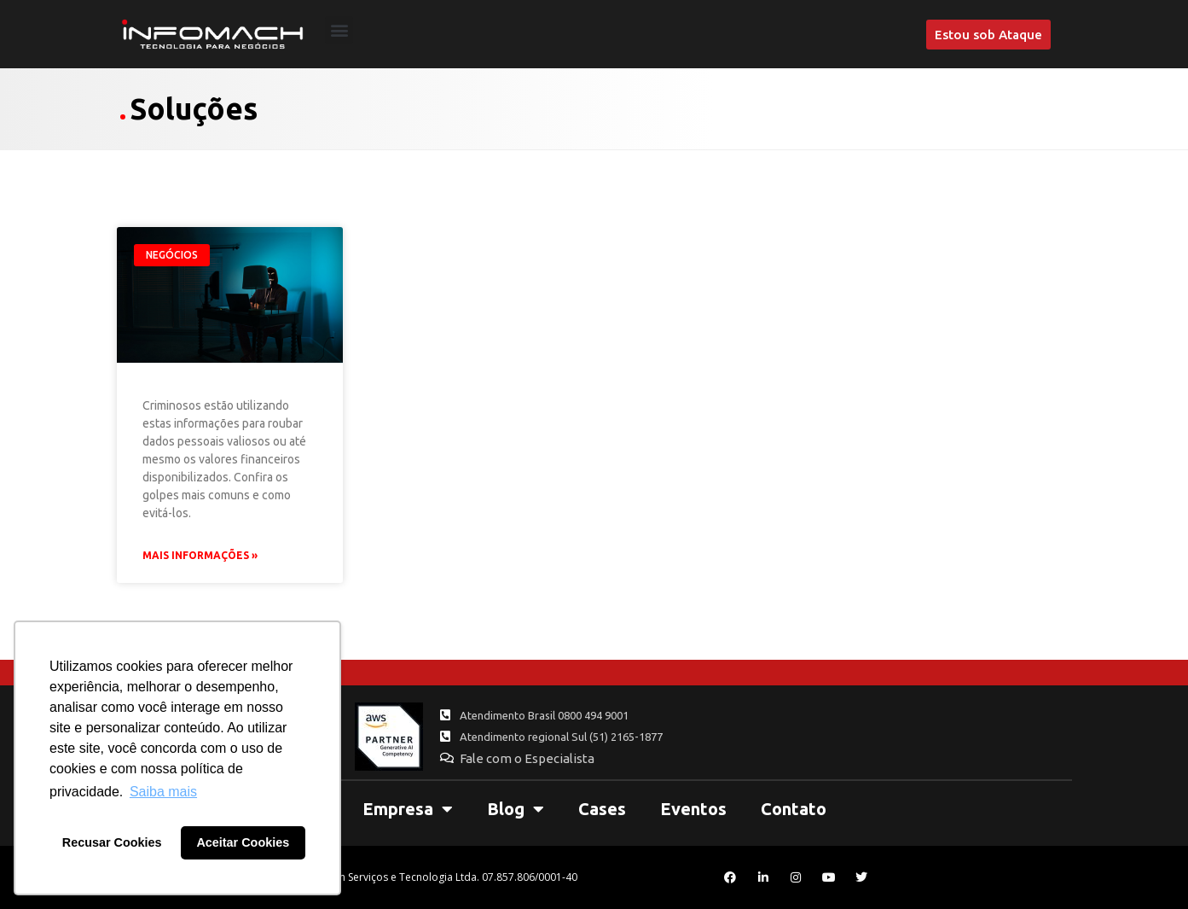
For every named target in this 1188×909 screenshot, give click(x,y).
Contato (793, 809)
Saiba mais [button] (163, 791)
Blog (515, 809)
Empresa (407, 809)
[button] (339, 30)
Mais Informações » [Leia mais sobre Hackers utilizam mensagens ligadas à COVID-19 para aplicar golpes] (200, 555)
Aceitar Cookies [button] (242, 842)
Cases (602, 809)
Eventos (693, 809)
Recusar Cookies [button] (112, 842)
